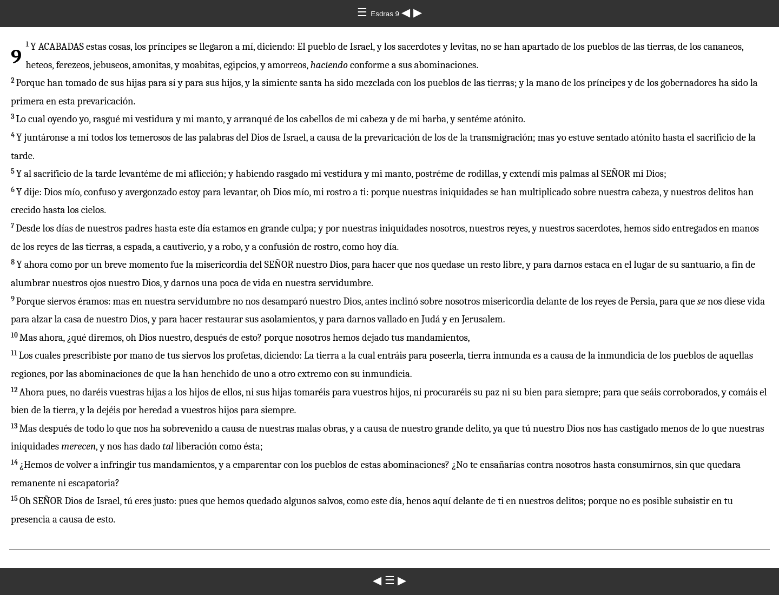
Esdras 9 (386, 14)
